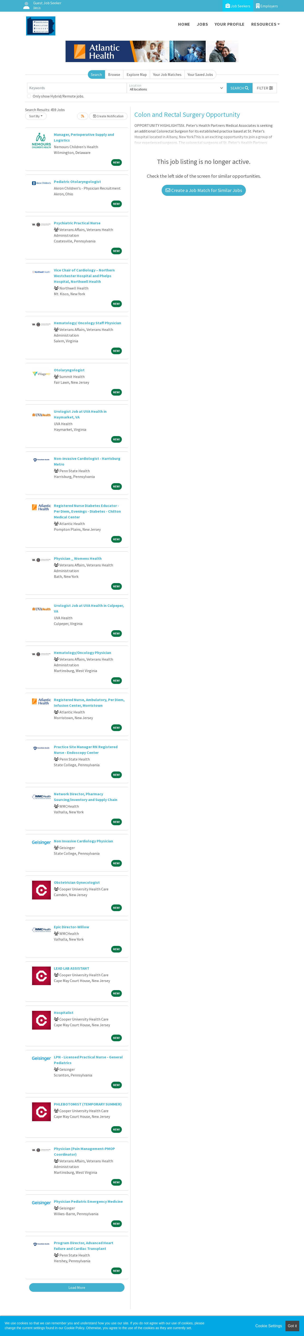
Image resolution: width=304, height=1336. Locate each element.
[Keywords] (77, 88)
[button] (265, 88)
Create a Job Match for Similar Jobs (204, 190)
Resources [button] (263, 24)
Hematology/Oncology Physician (82, 652)
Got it (292, 1326)
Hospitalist (63, 1012)
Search (96, 74)
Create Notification (108, 116)
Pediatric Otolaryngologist (77, 181)
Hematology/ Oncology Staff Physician (87, 322)
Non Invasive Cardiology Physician (83, 841)
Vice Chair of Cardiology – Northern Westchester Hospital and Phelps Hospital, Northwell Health (84, 276)
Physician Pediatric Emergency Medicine (88, 1201)
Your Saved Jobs (200, 74)
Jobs (202, 24)
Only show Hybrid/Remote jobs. (58, 96)
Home (184, 24)
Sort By (34, 116)
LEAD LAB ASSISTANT (71, 968)
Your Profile (230, 24)
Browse (114, 74)
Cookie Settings (268, 1326)
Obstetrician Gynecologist (77, 882)
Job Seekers (237, 6)
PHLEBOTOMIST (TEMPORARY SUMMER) (88, 1104)
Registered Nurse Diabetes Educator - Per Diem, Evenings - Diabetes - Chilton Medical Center (87, 511)
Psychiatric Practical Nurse (77, 223)
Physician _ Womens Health (78, 558)
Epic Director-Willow (71, 926)
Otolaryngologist (69, 370)
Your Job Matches (167, 74)
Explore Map (137, 74)
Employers (267, 6)
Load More (76, 1287)
